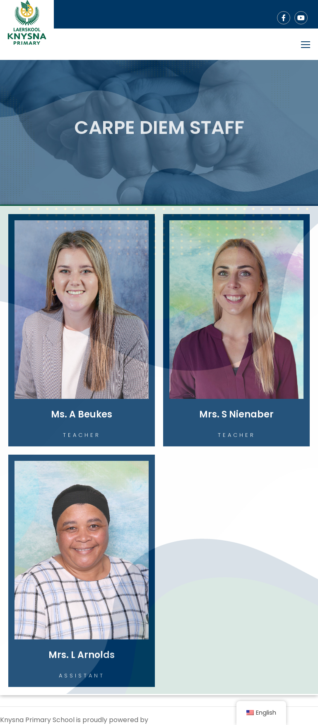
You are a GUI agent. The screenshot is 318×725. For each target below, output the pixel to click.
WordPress (168, 720)
